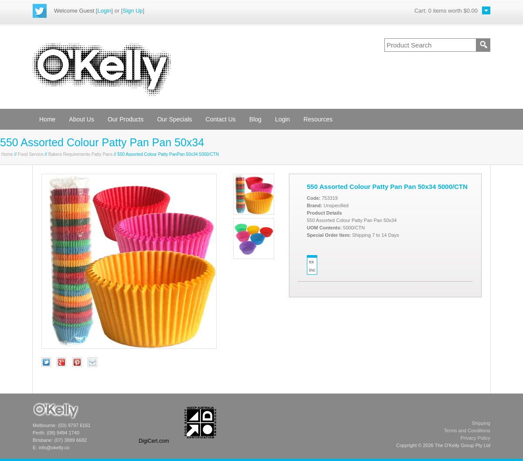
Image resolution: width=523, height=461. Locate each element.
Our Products (125, 119)
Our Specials (174, 119)
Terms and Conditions (467, 430)
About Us (81, 119)
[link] (154, 422)
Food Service (31, 154)
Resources (318, 119)
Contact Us (221, 119)
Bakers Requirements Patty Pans (80, 154)
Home (47, 119)
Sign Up (132, 10)
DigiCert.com (154, 441)
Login (104, 10)
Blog (255, 119)
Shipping (481, 423)
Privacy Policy (475, 438)
